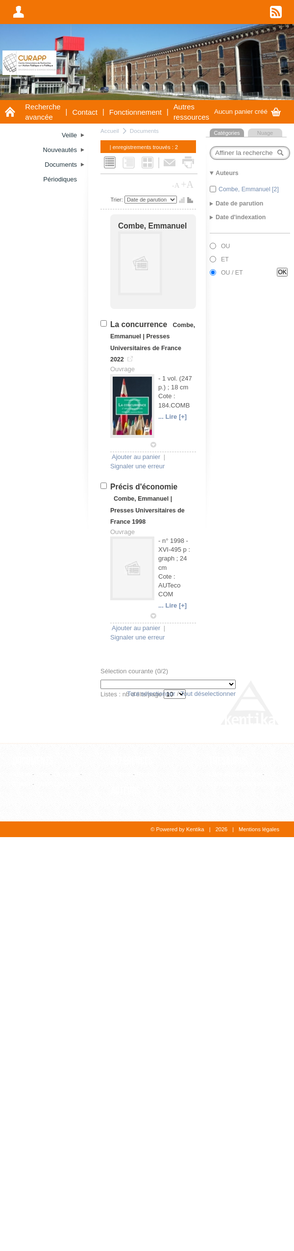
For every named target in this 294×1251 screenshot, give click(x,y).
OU (225, 246)
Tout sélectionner (151, 693)
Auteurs (126, 791)
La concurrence (139, 324)
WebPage (50, 784)
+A (187, 184)
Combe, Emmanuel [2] (249, 189)
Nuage (265, 133)
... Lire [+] (172, 416)
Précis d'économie (143, 487)
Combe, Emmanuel (152, 226)
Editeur (121, 774)
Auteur (120, 804)
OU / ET (232, 272)
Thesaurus (228, 761)
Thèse (21, 784)
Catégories (227, 133)
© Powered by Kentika (177, 829)
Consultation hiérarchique (245, 784)
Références (132, 761)
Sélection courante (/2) (134, 671)
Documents (144, 131)
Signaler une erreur (137, 466)
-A (176, 185)
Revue (146, 774)
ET (225, 259)
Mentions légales (259, 829)
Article (21, 774)
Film (42, 774)
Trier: (117, 200)
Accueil (109, 131)
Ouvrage (66, 774)
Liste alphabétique (235, 774)
